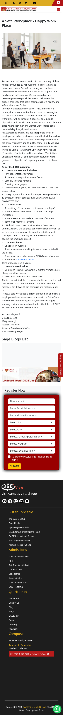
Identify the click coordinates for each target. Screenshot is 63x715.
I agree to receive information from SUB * (32, 458)
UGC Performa (16, 587)
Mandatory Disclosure (19, 556)
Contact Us (14, 603)
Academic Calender (18, 648)
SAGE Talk (14, 616)
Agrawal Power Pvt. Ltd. (20, 545)
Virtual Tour (14, 598)
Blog (11, 607)
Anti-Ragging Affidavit (19, 565)
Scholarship (14, 574)
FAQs (11, 611)
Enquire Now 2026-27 (60, 365)
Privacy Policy (15, 578)
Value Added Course (18, 582)
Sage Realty (14, 523)
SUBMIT (14, 466)
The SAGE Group (17, 519)
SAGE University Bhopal (34, 707)
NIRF (11, 561)
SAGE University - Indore (20, 640)
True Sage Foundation (19, 540)
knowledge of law (25, 259)
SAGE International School (21, 536)
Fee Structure (15, 569)
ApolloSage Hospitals (19, 527)
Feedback (13, 629)
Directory (13, 624)
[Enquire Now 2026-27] (60, 365)
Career (12, 620)
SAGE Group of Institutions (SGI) (24, 532)
